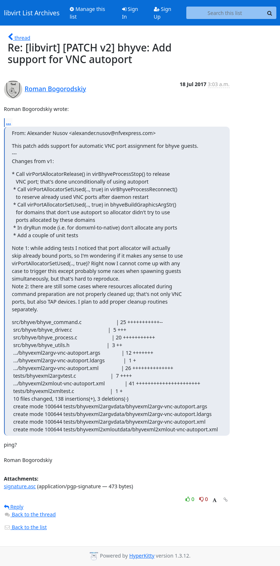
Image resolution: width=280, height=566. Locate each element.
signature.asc (20, 486)
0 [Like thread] (190, 499)
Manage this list (87, 12)
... (8, 122)
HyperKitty (141, 555)
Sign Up (162, 12)
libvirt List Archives (32, 12)
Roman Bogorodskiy (55, 88)
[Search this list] (225, 13)
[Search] (269, 13)
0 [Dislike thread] (203, 499)
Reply (14, 506)
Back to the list (25, 527)
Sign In (130, 12)
